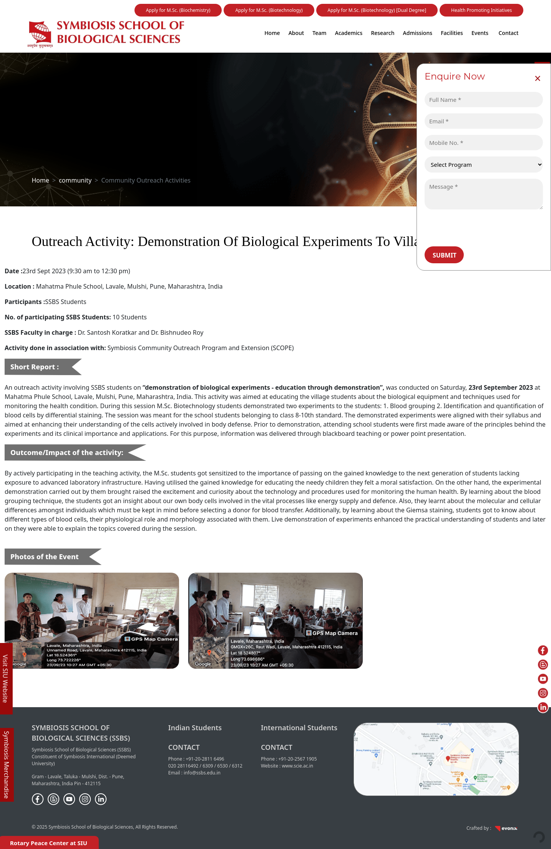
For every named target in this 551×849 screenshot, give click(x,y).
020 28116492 (183, 766)
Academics (348, 33)
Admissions (417, 33)
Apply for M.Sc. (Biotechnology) (268, 10)
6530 (222, 766)
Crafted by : (492, 828)
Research (382, 33)
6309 (207, 766)
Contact (508, 33)
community (75, 180)
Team (319, 33)
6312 (237, 766)
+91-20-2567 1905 (298, 759)
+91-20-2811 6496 (205, 759)
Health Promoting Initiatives (481, 10)
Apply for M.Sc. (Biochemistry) (178, 10)
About (296, 33)
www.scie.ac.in (297, 766)
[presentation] (479, 228)
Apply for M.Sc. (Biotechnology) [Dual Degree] (377, 10)
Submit (444, 255)
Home (272, 33)
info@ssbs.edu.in (202, 772)
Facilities (452, 33)
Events (479, 33)
